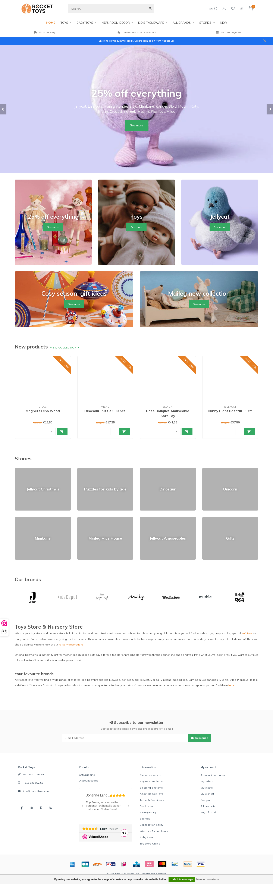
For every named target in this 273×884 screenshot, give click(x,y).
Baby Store (147, 837)
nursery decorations (71, 644)
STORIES (205, 23)
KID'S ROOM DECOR (116, 23)
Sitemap (145, 818)
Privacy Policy (148, 812)
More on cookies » (207, 879)
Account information (213, 775)
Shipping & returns (151, 787)
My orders (207, 781)
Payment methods (151, 781)
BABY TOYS (85, 23)
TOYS (64, 23)
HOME (50, 23)
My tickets (207, 787)
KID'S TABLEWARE (151, 23)
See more (136, 125)
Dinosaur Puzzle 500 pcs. (105, 411)
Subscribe (199, 737)
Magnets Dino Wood (43, 411)
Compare (206, 800)
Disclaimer (146, 806)
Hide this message (182, 879)
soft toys (247, 633)
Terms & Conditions (152, 800)
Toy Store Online (150, 843)
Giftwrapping (87, 774)
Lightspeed (160, 873)
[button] (3, 109)
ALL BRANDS (182, 23)
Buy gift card (208, 812)
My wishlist (207, 793)
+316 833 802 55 (33, 782)
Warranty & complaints (154, 831)
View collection (64, 347)
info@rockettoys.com (36, 791)
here (231, 685)
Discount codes (88, 780)
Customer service (150, 775)
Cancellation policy (151, 824)
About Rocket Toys (151, 793)
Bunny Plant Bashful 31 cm (230, 411)
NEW (223, 23)
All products (208, 806)
